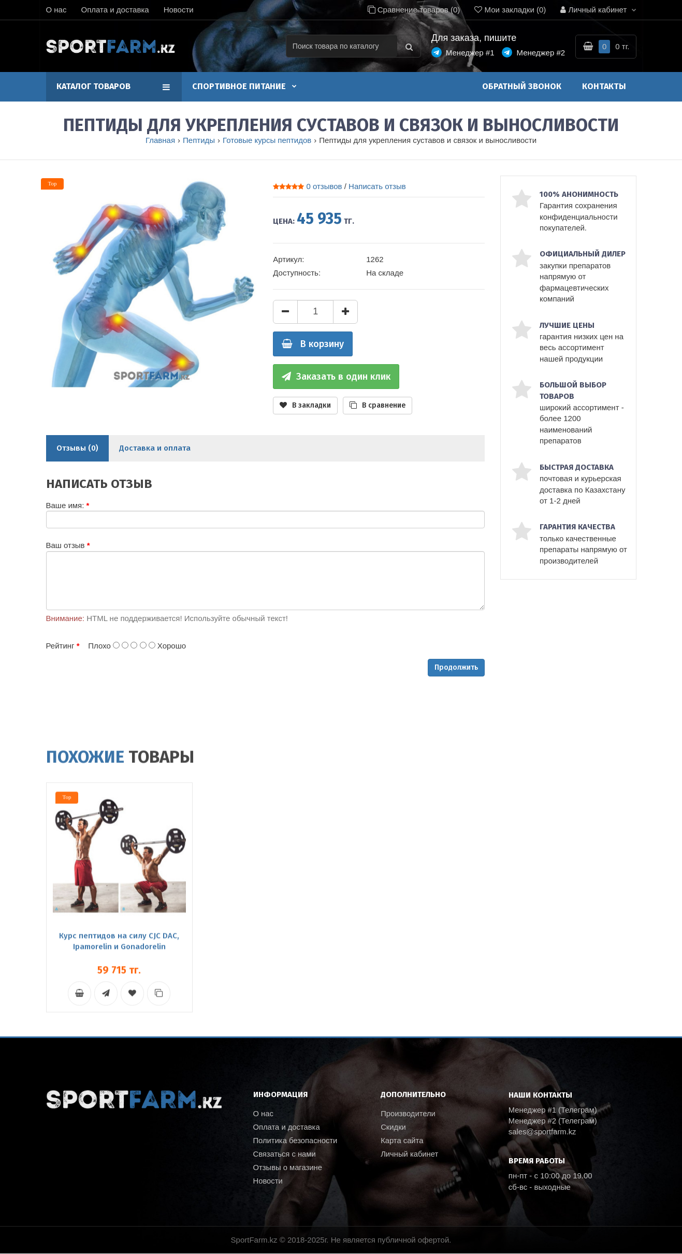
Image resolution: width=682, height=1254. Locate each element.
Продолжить (456, 667)
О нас (56, 9)
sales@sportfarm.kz (543, 1132)
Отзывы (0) (77, 448)
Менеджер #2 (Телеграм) (554, 1121)
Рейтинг (60, 645)
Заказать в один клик (336, 376)
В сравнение (377, 405)
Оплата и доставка (115, 9)
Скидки (393, 1127)
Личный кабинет (410, 1155)
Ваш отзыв (65, 545)
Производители (408, 1113)
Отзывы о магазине (288, 1169)
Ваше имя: (65, 505)
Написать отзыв (377, 186)
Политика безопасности (296, 1141)
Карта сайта (402, 1141)
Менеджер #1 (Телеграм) (554, 1110)
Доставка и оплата (155, 448)
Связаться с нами (285, 1155)
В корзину (313, 344)
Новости (179, 9)
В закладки (305, 405)
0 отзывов (324, 186)
